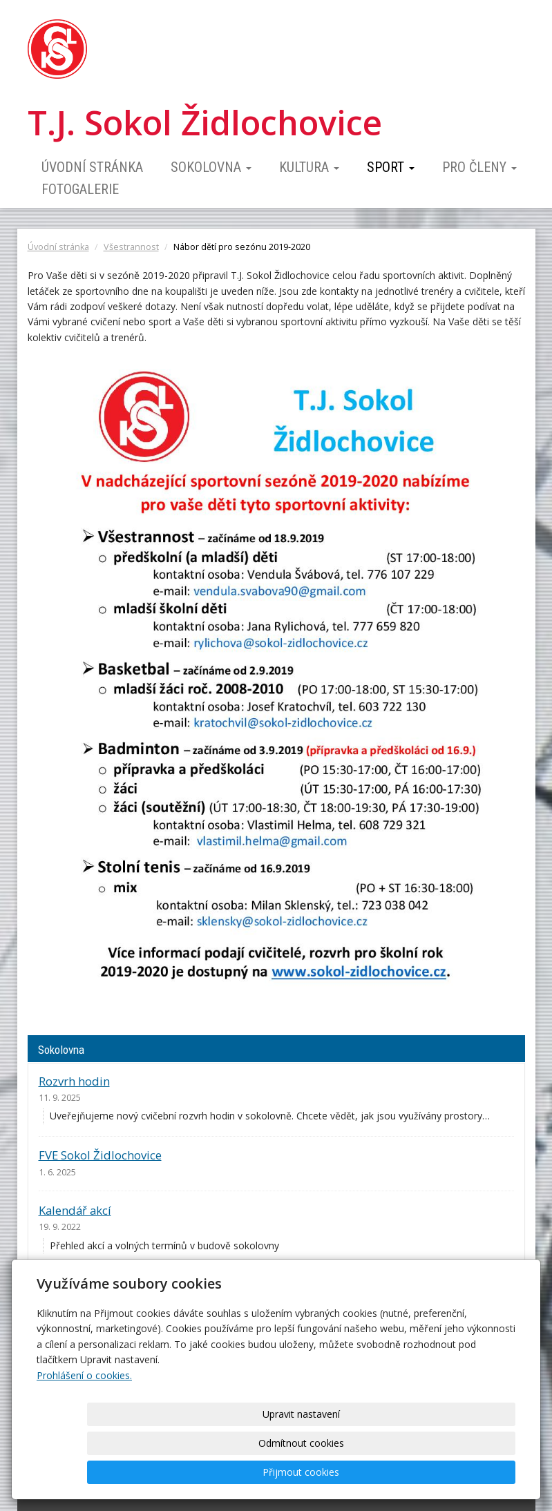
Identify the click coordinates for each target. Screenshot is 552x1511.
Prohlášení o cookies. (84, 1433)
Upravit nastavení (235, 1472)
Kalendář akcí (75, 1210)
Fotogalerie (80, 189)
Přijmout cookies (462, 1472)
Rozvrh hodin (74, 1081)
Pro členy (479, 167)
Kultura (309, 167)
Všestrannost (131, 247)
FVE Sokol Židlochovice (100, 1155)
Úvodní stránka (92, 167)
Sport (391, 167)
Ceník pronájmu (82, 1285)
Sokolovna (211, 167)
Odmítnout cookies (349, 1472)
